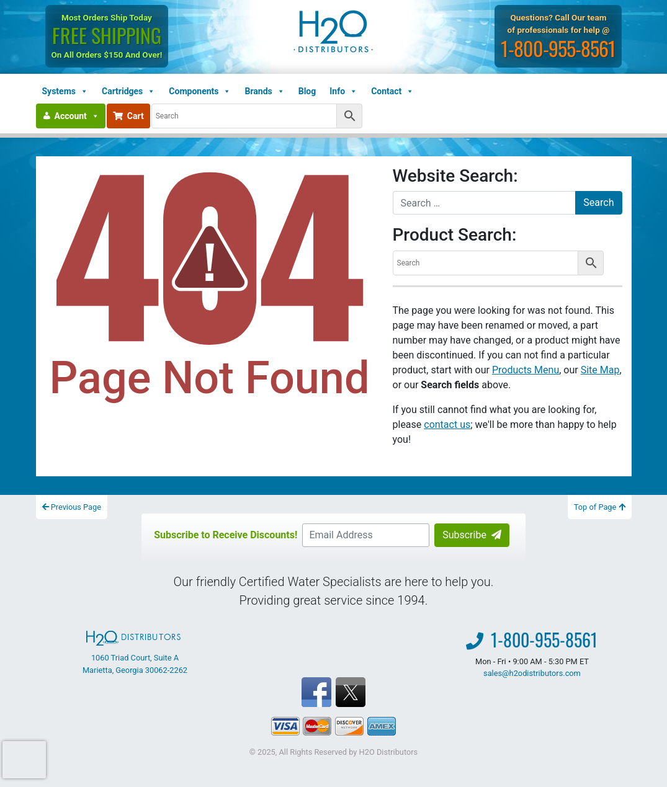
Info (343, 91)
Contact (392, 91)
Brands (264, 91)
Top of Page (599, 507)
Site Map (600, 370)
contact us (447, 424)
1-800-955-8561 (558, 48)
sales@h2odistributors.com (532, 673)
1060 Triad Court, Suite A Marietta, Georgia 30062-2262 (135, 652)
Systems (65, 91)
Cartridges (128, 91)
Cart (128, 116)
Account (77, 116)
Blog (307, 91)
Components (200, 91)
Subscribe (471, 535)
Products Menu (525, 370)
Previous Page (72, 507)
